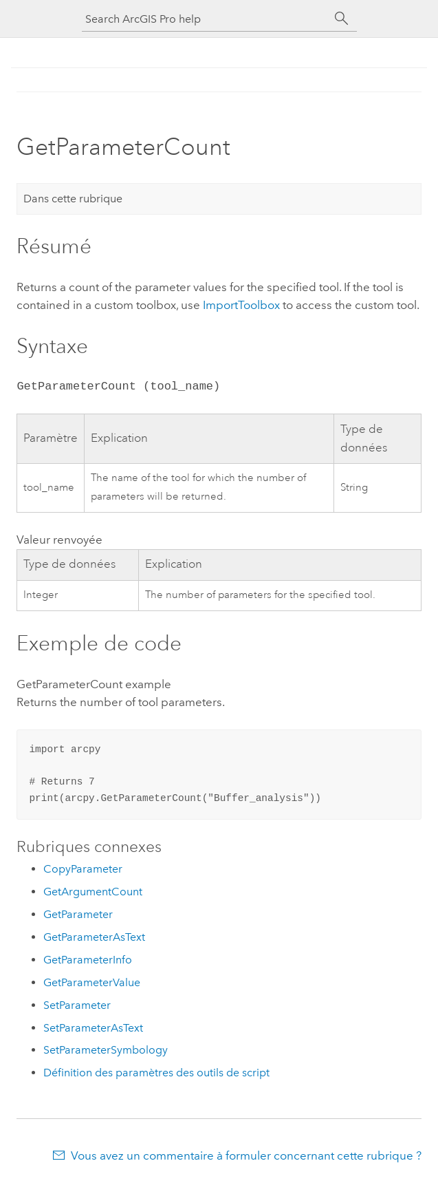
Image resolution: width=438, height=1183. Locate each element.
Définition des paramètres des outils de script (156, 1072)
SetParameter (77, 1005)
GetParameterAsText (94, 937)
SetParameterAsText (93, 1027)
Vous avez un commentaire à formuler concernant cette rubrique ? (246, 1155)
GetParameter (78, 914)
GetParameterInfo (87, 959)
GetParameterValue (91, 982)
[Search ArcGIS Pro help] (205, 19)
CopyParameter (82, 868)
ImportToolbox (241, 305)
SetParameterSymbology (105, 1049)
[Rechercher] (342, 18)
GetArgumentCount (92, 891)
